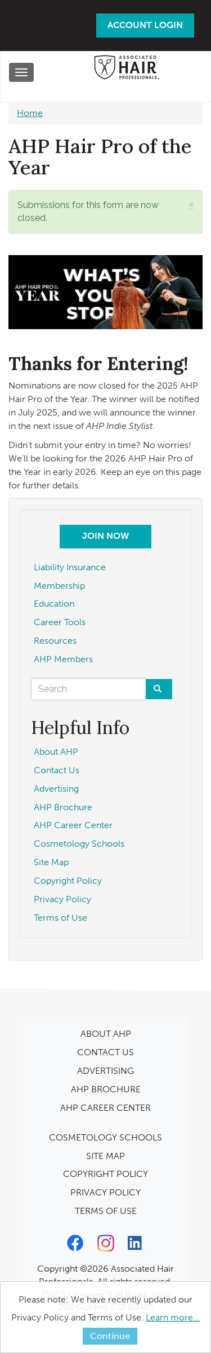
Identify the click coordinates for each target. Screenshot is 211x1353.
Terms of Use (60, 917)
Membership (59, 585)
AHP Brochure (63, 807)
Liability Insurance (70, 567)
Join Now (105, 535)
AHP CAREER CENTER (105, 1107)
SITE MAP (105, 1156)
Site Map (51, 862)
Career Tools (60, 622)
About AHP (56, 751)
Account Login (145, 25)
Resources (55, 640)
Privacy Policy (62, 899)
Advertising (56, 788)
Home (30, 113)
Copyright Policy (68, 880)
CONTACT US (105, 1052)
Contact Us (56, 770)
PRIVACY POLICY (105, 1192)
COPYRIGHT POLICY (105, 1174)
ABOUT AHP (105, 1033)
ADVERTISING (105, 1070)
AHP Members (63, 659)
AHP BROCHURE (106, 1089)
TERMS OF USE (106, 1211)
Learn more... (173, 1317)
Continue (110, 1336)
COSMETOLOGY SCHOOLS (105, 1137)
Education (54, 603)
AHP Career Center (73, 825)
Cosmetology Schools (79, 843)
